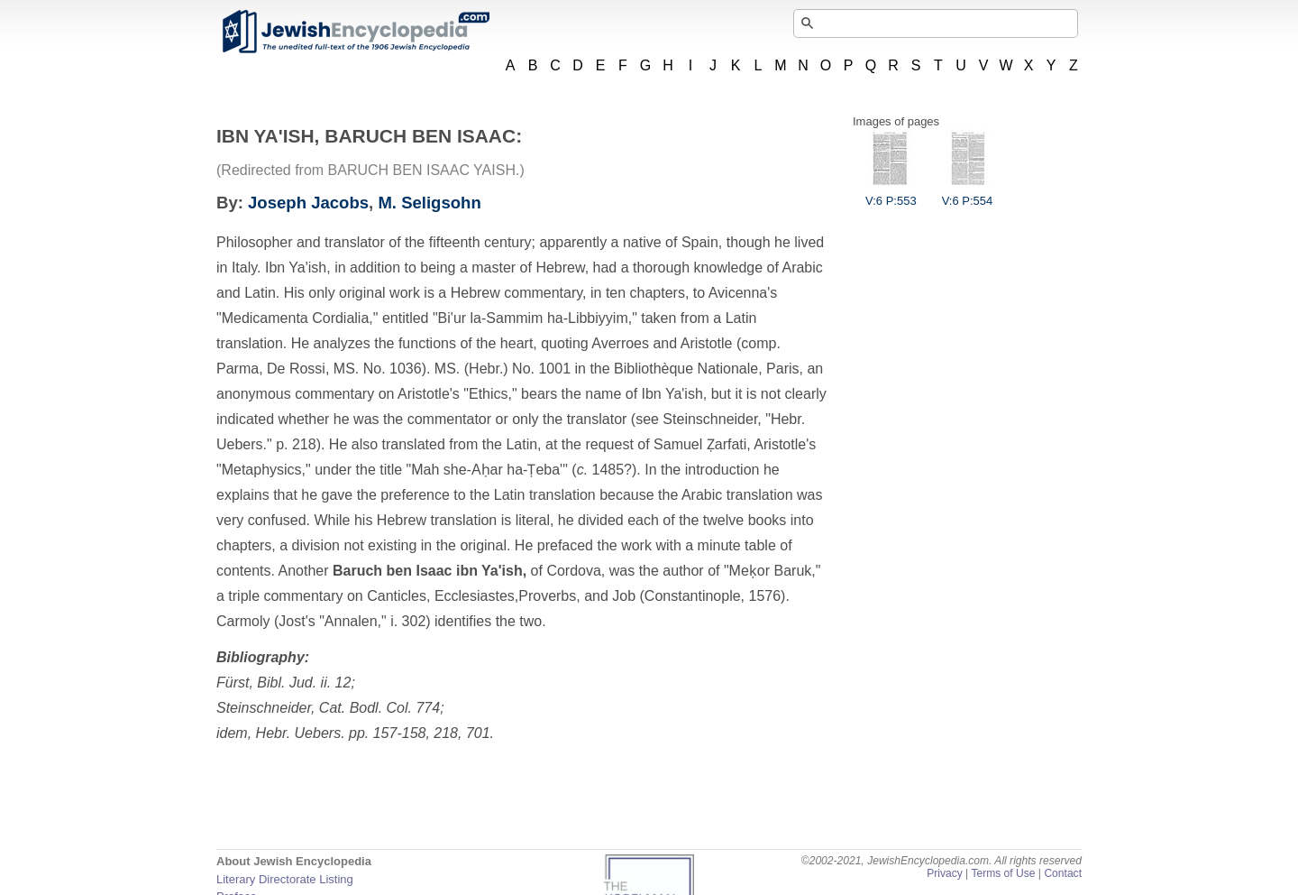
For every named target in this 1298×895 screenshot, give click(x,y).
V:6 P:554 (967, 194)
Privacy (945, 873)
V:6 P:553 (891, 194)
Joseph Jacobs (308, 202)
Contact (1063, 873)
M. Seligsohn (429, 202)
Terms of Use (1003, 873)
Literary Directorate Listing (284, 879)
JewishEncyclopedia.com (355, 31)
